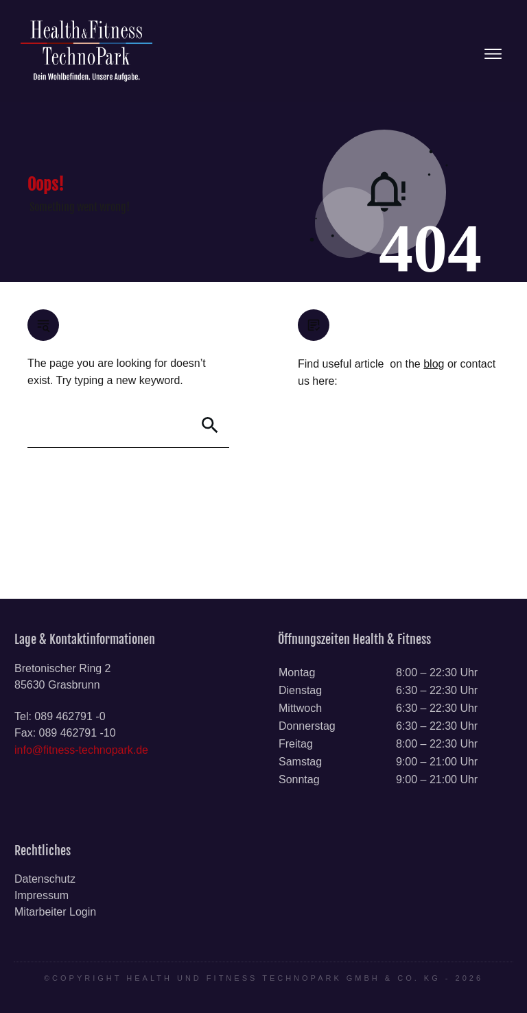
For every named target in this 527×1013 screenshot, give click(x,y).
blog (433, 364)
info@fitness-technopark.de (81, 750)
